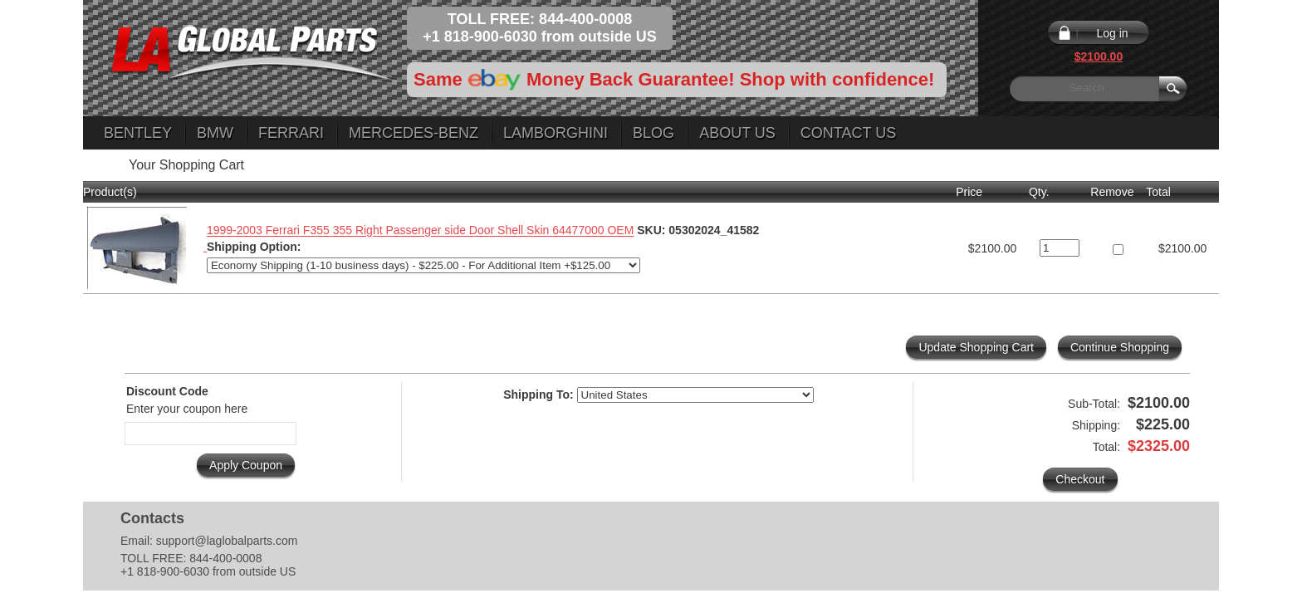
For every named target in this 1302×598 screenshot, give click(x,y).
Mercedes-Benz (413, 133)
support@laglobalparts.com (227, 540)
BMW (215, 133)
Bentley (138, 133)
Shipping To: (538, 394)
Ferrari (291, 133)
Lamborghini (555, 133)
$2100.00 (1098, 56)
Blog (653, 133)
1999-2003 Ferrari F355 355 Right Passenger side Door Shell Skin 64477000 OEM (420, 231)
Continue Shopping (1119, 347)
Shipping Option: (254, 246)
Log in (1112, 33)
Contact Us (848, 133)
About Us (737, 133)
